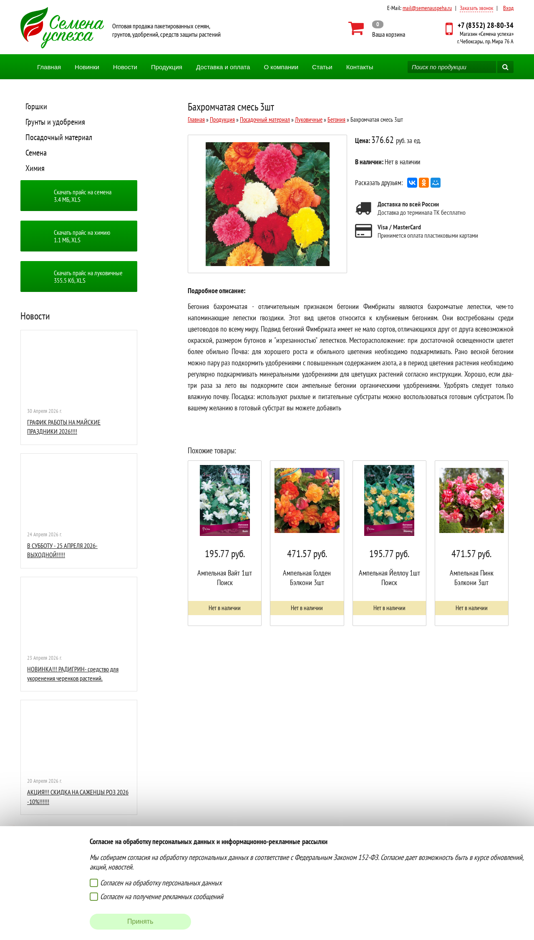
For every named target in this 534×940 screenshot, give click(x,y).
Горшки (36, 106)
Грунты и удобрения (55, 121)
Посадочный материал (58, 137)
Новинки (87, 66)
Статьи (322, 66)
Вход (508, 8)
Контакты (359, 66)
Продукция (166, 66)
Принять (140, 921)
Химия (35, 168)
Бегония (336, 119)
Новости (125, 66)
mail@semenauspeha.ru (427, 8)
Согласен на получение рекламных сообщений (161, 896)
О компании (281, 66)
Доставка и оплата (223, 66)
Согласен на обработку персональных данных (161, 882)
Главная (49, 66)
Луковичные (308, 119)
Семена (36, 152)
